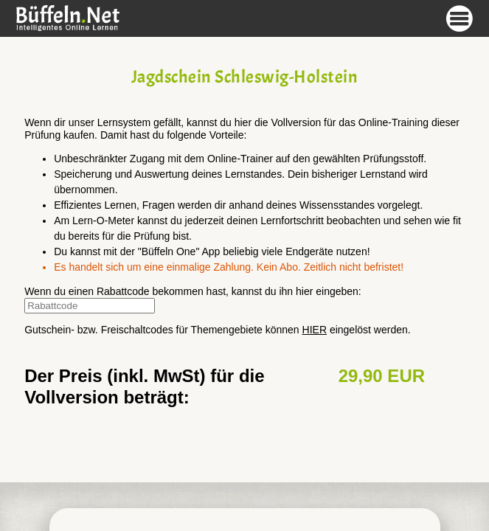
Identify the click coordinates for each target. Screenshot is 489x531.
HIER (314, 330)
